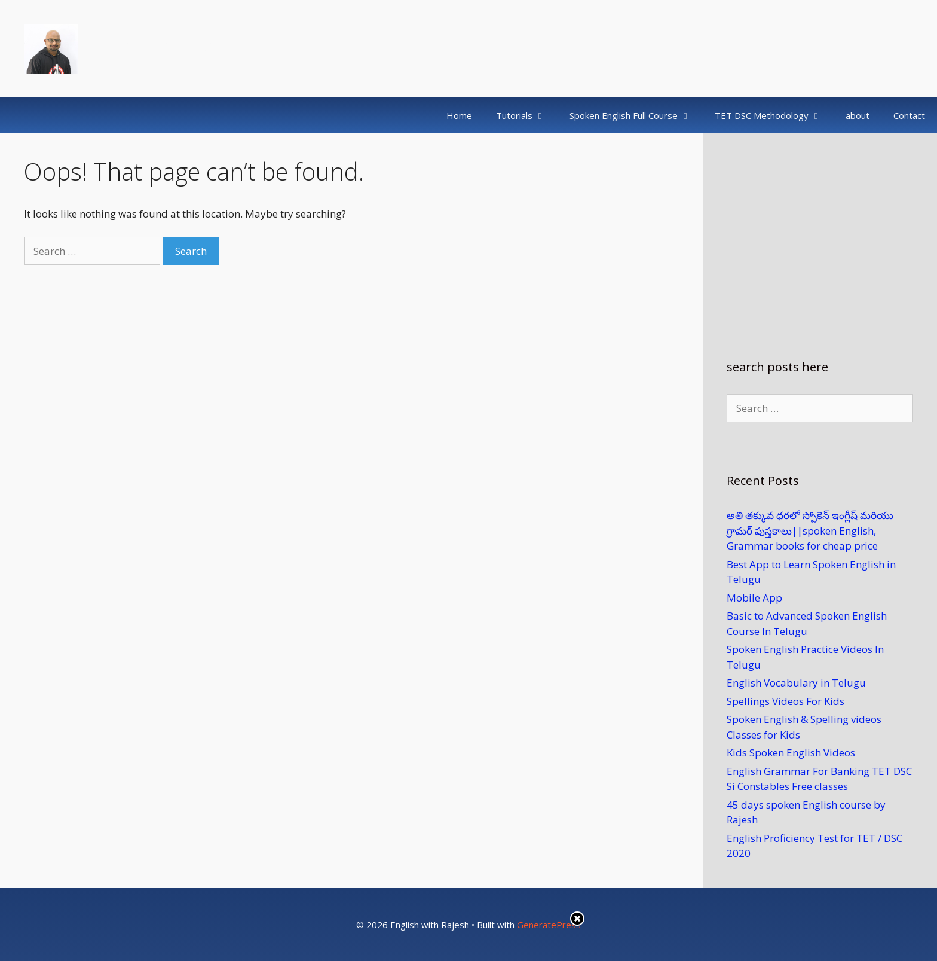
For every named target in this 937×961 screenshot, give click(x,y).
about (857, 115)
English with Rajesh (166, 48)
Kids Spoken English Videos (791, 752)
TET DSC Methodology (774, 115)
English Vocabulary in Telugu (796, 683)
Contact (909, 115)
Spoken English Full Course (636, 115)
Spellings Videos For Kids (785, 701)
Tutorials (527, 115)
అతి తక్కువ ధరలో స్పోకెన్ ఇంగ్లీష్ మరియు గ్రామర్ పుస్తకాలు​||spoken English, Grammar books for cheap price (810, 530)
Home (459, 115)
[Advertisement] (820, 234)
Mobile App (754, 598)
